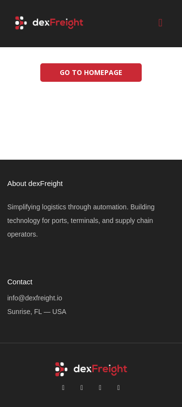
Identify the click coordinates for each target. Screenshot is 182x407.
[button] (160, 23)
